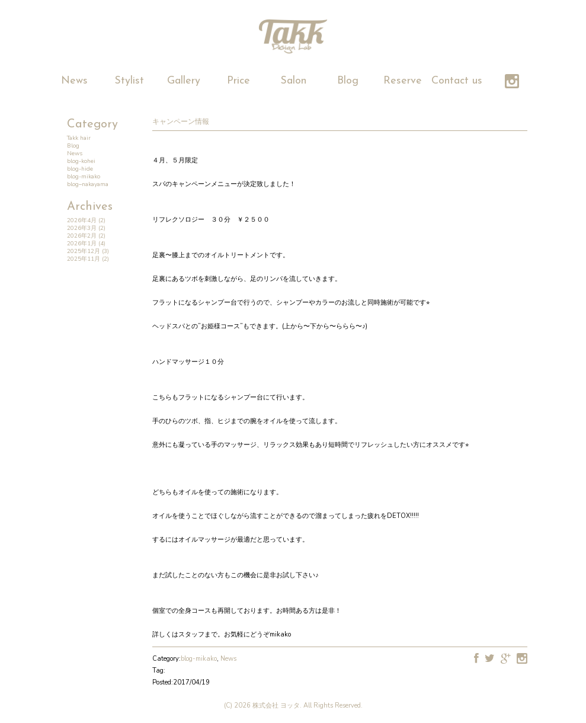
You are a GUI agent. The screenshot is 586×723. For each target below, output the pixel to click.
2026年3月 (82, 228)
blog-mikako (83, 176)
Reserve (402, 81)
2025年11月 (83, 259)
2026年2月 (82, 236)
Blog (347, 81)
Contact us (456, 81)
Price (238, 81)
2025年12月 (83, 251)
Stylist (129, 81)
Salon (293, 81)
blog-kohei (81, 161)
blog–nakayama (87, 184)
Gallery (183, 81)
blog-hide (80, 169)
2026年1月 (82, 243)
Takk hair (79, 138)
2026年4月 (82, 220)
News (74, 81)
